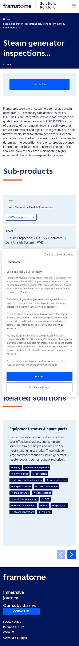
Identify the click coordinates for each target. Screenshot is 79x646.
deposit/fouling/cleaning (26, 480)
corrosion (39, 473)
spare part (59, 505)
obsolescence (42, 492)
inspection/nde (21, 486)
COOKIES (8, 632)
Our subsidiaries (19, 605)
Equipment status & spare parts (38, 429)
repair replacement (23, 505)
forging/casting (56, 480)
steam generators (22, 511)
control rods (19, 473)
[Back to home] (17, 6)
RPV (44, 505)
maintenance (20, 492)
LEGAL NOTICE (12, 621)
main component (46, 486)
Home (6, 19)
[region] (39, 323)
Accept (39, 376)
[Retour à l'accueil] (24, 577)
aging (15, 467)
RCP (46, 499)
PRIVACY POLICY (13, 627)
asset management (37, 467)
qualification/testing (24, 499)
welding (44, 511)
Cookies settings (15, 637)
